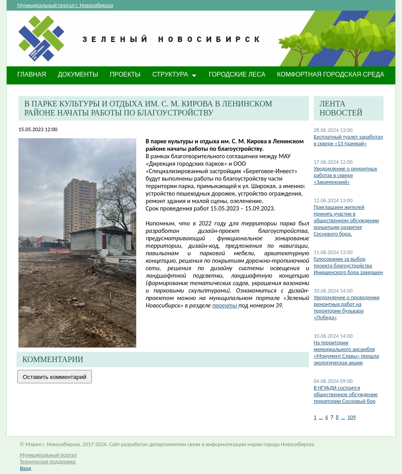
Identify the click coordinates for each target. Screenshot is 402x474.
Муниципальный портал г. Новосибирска (65, 5)
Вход (25, 468)
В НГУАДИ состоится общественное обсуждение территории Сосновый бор (346, 394)
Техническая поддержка (48, 461)
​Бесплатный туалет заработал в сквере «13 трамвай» (348, 140)
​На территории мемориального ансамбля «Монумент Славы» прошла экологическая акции (346, 352)
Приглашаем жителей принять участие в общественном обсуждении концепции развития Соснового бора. (346, 220)
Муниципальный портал (48, 455)
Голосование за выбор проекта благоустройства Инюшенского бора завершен (348, 266)
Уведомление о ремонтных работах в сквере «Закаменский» (345, 175)
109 (351, 417)
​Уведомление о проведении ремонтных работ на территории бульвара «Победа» (347, 307)
